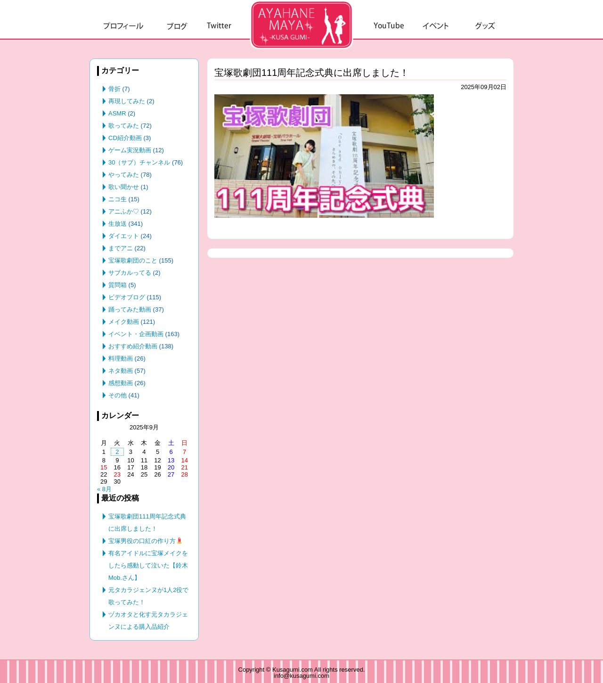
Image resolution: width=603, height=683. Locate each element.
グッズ (485, 26)
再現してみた (126, 101)
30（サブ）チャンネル (139, 162)
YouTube (389, 26)
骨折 (114, 88)
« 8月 (104, 489)
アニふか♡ (123, 211)
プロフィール (123, 26)
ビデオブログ (126, 297)
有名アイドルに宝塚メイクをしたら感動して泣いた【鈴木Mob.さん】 (148, 565)
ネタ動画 (120, 370)
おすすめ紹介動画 (132, 346)
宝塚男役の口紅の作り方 (145, 540)
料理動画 (120, 358)
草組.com (301, 24)
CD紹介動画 (125, 137)
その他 (117, 395)
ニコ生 (117, 199)
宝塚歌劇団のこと (132, 260)
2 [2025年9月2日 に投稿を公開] (117, 451)
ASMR (117, 113)
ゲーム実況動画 (129, 150)
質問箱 (117, 284)
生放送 (117, 223)
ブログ (177, 26)
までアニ (120, 248)
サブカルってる (129, 272)
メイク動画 (123, 321)
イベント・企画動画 (135, 333)
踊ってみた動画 (129, 309)
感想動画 (120, 383)
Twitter (219, 26)
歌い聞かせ (123, 186)
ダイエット (123, 235)
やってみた (123, 174)
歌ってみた (123, 125)
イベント (436, 26)
